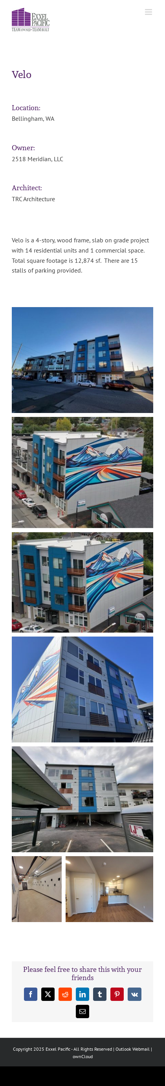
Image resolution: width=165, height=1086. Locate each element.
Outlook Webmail (133, 1049)
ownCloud (83, 1056)
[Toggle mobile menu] (149, 12)
